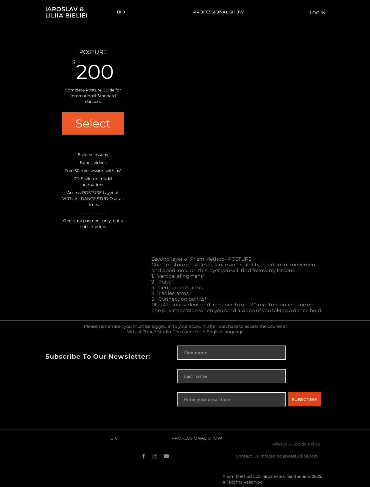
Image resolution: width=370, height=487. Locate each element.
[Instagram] (155, 456)
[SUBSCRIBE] (304, 399)
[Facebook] (143, 456)
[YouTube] (166, 456)
